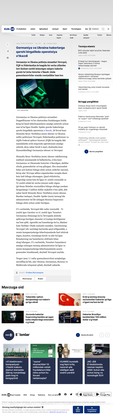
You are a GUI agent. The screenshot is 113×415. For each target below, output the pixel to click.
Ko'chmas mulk (73, 36)
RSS (25, 395)
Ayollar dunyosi (86, 36)
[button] (101, 335)
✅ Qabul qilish (78, 409)
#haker (40, 279)
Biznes (108, 35)
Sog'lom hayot (59, 36)
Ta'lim (33, 35)
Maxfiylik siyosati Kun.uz (58, 412)
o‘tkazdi (48, 130)
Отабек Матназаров (34, 273)
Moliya (42, 35)
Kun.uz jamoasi (54, 395)
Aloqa (32, 395)
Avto (50, 35)
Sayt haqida (15, 395)
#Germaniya (27, 279)
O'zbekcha (94, 29)
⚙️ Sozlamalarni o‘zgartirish (92, 409)
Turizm (99, 35)
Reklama (41, 395)
